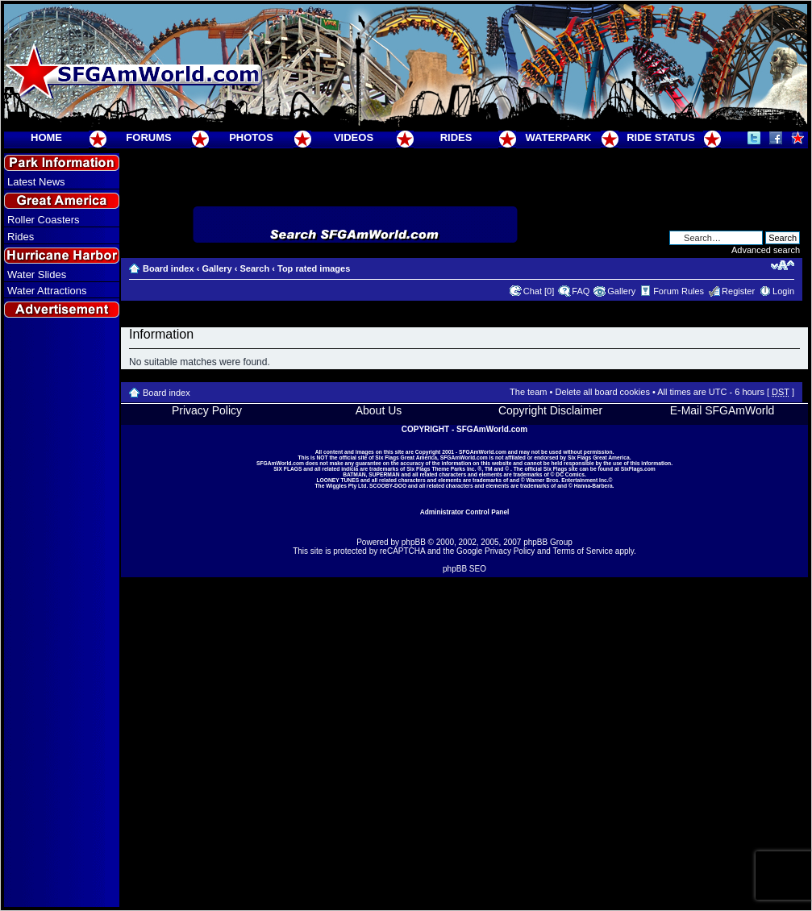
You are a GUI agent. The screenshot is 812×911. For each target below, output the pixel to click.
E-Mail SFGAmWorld (722, 410)
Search (254, 268)
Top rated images (313, 268)
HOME (46, 137)
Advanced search (765, 250)
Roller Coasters (43, 220)
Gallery (216, 268)
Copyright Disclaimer (550, 410)
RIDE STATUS (661, 137)
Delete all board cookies (602, 392)
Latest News (36, 182)
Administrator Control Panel (465, 512)
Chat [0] (539, 291)
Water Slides (36, 274)
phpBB (414, 542)
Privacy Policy (207, 410)
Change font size (782, 265)
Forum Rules (678, 291)
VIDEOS (353, 137)
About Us (379, 410)
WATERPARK (559, 137)
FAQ (580, 291)
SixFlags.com (638, 469)
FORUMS (148, 137)
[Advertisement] (62, 613)
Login (783, 291)
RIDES (456, 137)
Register (738, 291)
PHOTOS (251, 137)
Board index (168, 268)
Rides (20, 237)
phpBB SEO (464, 568)
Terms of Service (583, 551)
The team (528, 392)
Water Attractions (47, 291)
